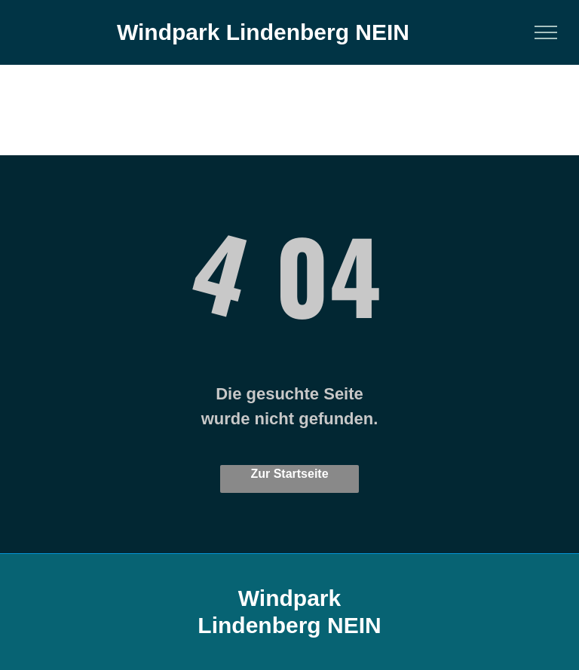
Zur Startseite (289, 473)
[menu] (545, 32)
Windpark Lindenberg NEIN (263, 32)
